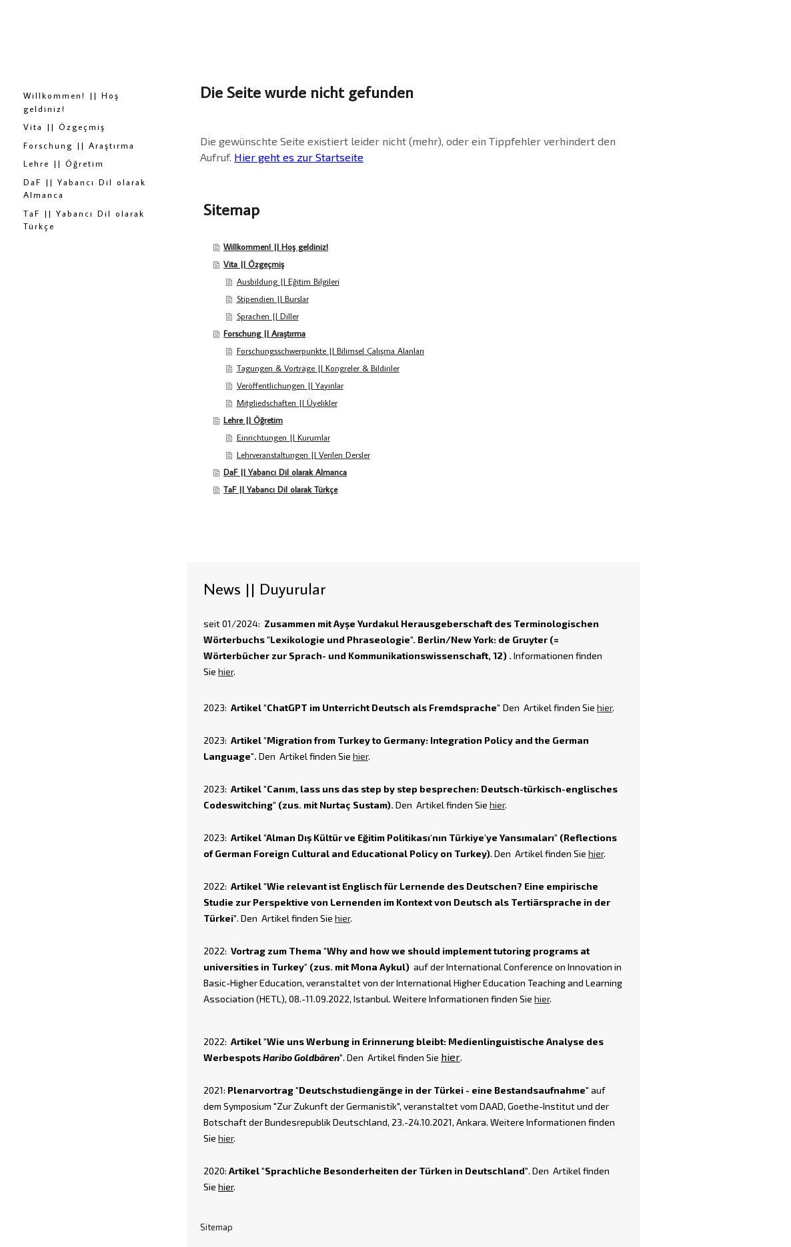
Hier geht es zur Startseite (298, 157)
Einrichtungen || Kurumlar (283, 437)
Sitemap (216, 1227)
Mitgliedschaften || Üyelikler (287, 402)
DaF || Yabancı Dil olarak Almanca (84, 189)
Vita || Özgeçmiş (64, 126)
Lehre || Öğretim (63, 163)
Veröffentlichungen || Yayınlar (290, 385)
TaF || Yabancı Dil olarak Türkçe (84, 220)
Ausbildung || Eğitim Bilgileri (288, 281)
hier (225, 671)
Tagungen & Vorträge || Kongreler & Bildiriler (318, 368)
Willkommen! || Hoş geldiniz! (71, 102)
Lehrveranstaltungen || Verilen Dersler (303, 454)
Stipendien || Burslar (273, 298)
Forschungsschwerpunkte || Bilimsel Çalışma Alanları (330, 350)
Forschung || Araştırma (79, 145)
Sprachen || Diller (268, 316)
